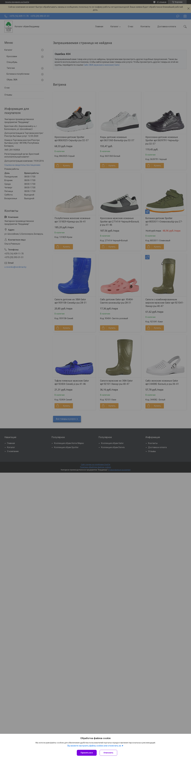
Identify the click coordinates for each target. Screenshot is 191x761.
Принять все (87, 753)
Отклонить (108, 753)
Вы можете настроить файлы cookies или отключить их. (94, 746)
